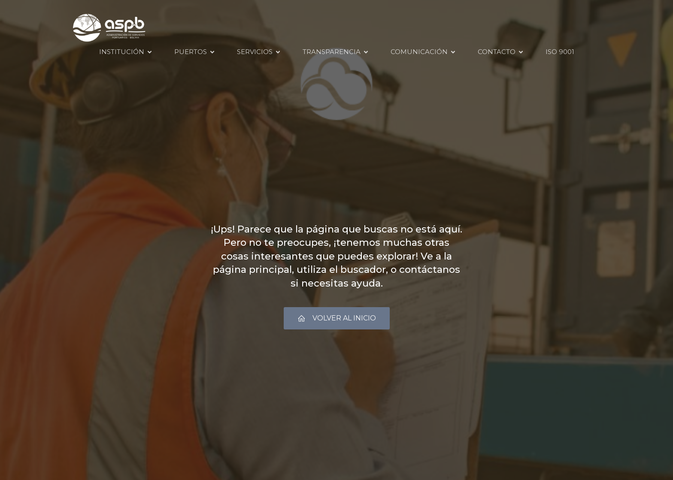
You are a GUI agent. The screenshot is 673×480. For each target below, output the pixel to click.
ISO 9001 (560, 52)
